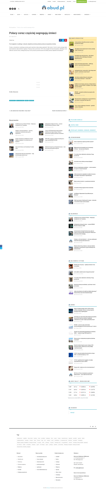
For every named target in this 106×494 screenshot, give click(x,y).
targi (42, 440)
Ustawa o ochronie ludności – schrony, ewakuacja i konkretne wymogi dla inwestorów (24, 132)
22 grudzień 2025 (80, 67)
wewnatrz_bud (57, 442)
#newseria (31, 100)
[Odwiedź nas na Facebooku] (10, 9)
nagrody (70, 438)
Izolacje (57, 461)
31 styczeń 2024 (79, 163)
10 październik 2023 (80, 203)
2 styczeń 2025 (79, 321)
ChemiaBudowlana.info (81, 1)
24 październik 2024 (80, 95)
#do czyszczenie (20, 100)
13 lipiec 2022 (78, 268)
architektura (57, 440)
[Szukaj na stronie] (18, 8)
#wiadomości (12, 100)
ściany (59, 438)
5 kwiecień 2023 (79, 363)
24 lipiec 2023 (78, 183)
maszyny (26, 440)
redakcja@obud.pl (92, 1)
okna (39, 438)
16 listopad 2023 (79, 189)
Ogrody (57, 469)
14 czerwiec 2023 (79, 273)
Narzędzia (58, 480)
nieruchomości (64, 438)
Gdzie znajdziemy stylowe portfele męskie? (84, 141)
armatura (33, 444)
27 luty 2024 (78, 80)
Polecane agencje (75, 119)
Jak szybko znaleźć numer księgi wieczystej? (84, 271)
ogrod (38, 444)
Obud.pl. (48, 487)
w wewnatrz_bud (63, 440)
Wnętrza (58, 467)
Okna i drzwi (58, 472)
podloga (51, 444)
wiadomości (19, 438)
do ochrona (19, 444)
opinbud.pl (39, 467)
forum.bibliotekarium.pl (42, 469)
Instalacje (58, 474)
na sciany (39, 442)
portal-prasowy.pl (40, 464)
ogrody (79, 438)
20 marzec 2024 (79, 196)
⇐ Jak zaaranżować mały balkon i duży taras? (20, 110)
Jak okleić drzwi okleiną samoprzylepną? (83, 161)
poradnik (75, 438)
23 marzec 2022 (79, 287)
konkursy (70, 440)
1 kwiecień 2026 (50, 150)
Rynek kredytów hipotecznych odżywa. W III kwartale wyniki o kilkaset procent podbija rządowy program (83, 347)
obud (52, 440)
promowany (60, 444)
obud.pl (72, 412)
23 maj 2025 (78, 334)
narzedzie (75, 440)
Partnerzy (20, 461)
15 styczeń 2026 (79, 376)
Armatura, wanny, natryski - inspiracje (80, 442)
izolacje (31, 440)
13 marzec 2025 (79, 143)
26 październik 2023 (80, 150)
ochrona (70, 442)
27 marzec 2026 (20, 156)
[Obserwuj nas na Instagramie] (15, 9)
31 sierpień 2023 (79, 356)
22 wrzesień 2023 (79, 349)
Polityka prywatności (61, 1)
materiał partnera (20, 440)
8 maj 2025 (78, 108)
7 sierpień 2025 (79, 341)
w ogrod (51, 442)
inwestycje (80, 440)
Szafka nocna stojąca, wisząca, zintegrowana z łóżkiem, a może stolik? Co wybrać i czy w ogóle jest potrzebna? (85, 85)
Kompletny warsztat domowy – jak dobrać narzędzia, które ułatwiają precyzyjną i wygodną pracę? (84, 57)
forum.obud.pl (40, 459)
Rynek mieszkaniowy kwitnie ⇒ (59, 110)
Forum (74, 1)
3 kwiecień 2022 (79, 294)
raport (47, 444)
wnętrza (48, 440)
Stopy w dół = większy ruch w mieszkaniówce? (84, 367)
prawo (55, 438)
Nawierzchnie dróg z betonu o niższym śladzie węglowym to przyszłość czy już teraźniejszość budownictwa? (84, 247)
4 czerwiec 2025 (79, 88)
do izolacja (42, 444)
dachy (83, 438)
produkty (43, 438)
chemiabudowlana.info (42, 456)
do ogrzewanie (65, 442)
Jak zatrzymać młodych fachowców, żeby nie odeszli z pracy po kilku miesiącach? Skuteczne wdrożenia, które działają (85, 232)
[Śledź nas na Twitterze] (13, 9)
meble (24, 444)
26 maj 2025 (78, 60)
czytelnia (25, 438)
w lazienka (29, 444)
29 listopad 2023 (79, 170)
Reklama (49, 1)
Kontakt (54, 1)
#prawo (26, 100)
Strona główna (12, 27)
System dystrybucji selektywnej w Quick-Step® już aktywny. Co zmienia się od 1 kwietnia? (24, 140)
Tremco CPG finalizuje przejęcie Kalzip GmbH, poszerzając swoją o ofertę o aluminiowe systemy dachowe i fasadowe (54, 132)
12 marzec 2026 (79, 52)
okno (52, 438)
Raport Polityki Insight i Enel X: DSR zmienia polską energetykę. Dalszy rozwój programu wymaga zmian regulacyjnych (84, 310)
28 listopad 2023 (79, 177)
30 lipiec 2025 (78, 313)
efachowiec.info (40, 461)
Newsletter (69, 1)
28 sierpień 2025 (79, 102)
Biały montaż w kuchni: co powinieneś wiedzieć (84, 181)
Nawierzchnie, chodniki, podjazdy (23, 446)
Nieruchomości (59, 477)
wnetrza (35, 438)
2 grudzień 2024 (79, 45)
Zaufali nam (73, 125)
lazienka (55, 444)
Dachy (57, 459)
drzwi (35, 440)
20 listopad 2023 (79, 157)
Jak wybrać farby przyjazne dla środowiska (83, 187)
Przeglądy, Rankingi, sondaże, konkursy (82, 130)
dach (43, 442)
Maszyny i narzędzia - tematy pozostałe (72, 444)
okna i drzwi (30, 438)
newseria (47, 442)
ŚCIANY (57, 456)
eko (45, 440)
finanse (38, 440)
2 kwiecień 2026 (20, 127)
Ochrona (58, 464)
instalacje (48, 438)
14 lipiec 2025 (78, 328)
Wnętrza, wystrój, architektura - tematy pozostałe (26, 442)
